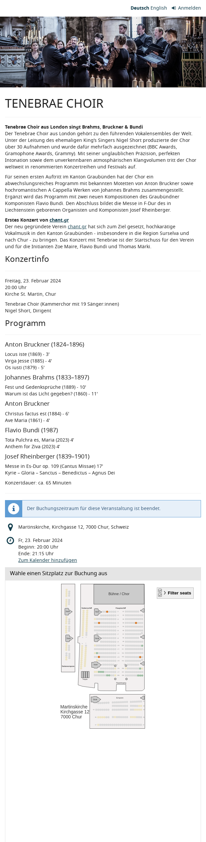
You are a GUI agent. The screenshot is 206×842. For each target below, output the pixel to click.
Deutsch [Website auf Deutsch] (140, 8)
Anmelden (186, 8)
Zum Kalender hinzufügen (47, 560)
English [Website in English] (159, 8)
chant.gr (59, 220)
